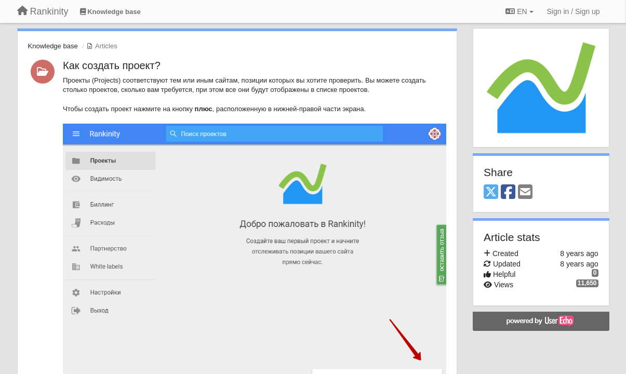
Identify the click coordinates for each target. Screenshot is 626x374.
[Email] (525, 192)
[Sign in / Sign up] (573, 11)
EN (519, 11)
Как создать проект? (112, 65)
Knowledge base (53, 46)
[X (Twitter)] (491, 192)
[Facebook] (508, 192)
